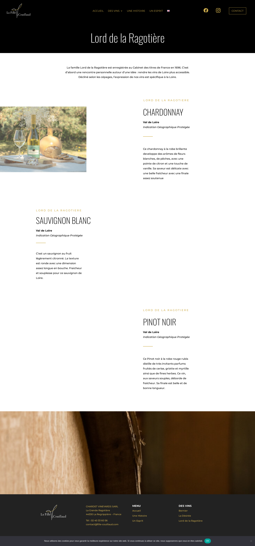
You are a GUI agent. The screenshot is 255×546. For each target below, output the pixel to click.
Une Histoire (136, 11)
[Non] (251, 541)
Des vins (113, 11)
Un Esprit (156, 11)
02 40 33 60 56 (99, 520)
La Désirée (185, 515)
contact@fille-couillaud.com (102, 524)
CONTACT (238, 10)
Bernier (183, 510)
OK (207, 541)
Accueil (98, 11)
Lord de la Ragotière (191, 520)
